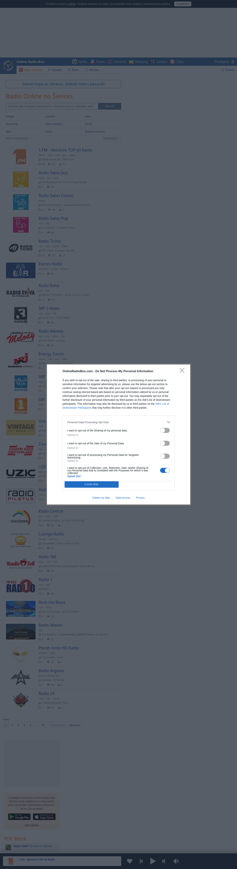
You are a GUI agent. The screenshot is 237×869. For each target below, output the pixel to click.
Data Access (123, 497)
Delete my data (101, 497)
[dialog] (118, 434)
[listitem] (118, 422)
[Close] (183, 371)
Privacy (140, 497)
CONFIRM (92, 484)
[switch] (165, 430)
